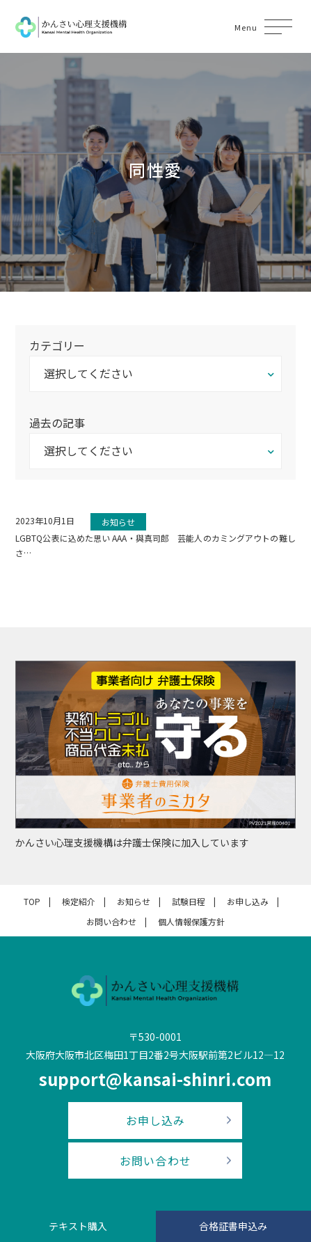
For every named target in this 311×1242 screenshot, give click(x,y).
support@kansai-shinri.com (155, 1079)
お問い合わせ (111, 921)
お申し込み (248, 901)
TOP (32, 901)
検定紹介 (78, 901)
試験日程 (188, 901)
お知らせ (133, 901)
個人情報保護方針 (191, 921)
